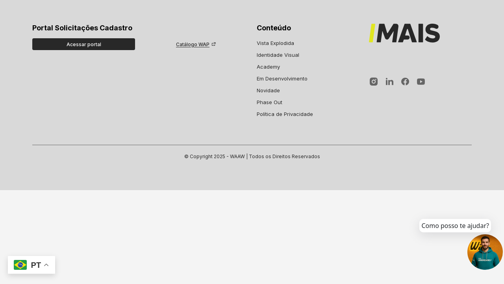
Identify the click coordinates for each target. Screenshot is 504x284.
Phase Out (269, 102)
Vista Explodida (275, 43)
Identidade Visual (278, 55)
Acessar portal (84, 44)
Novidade (268, 90)
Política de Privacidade (285, 114)
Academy (268, 67)
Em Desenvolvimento (282, 78)
